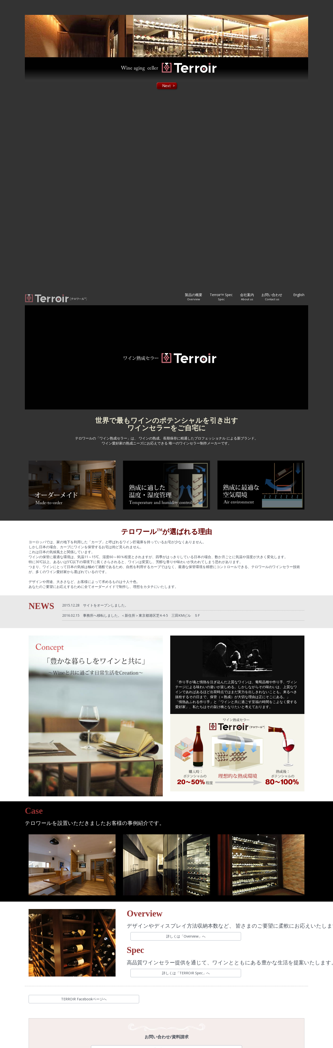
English (298, 294)
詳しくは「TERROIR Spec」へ (186, 973)
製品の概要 (193, 296)
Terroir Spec (221, 296)
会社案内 (247, 296)
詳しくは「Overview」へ (186, 936)
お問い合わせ (271, 296)
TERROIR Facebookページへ (84, 999)
